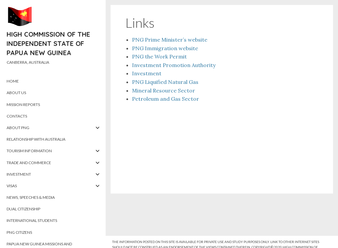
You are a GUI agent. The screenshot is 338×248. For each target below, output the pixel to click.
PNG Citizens (19, 232)
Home (13, 81)
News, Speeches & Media (31, 197)
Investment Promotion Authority (174, 65)
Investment (19, 174)
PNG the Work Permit (159, 56)
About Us (16, 92)
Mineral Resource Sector (163, 90)
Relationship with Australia (36, 139)
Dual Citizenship (23, 208)
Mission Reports (23, 104)
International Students (32, 220)
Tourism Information (29, 150)
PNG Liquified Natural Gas (165, 82)
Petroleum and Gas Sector (165, 98)
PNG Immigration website (165, 48)
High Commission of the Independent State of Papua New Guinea (48, 43)
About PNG (18, 127)
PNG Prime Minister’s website (169, 39)
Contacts (17, 116)
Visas (12, 185)
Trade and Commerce (29, 162)
